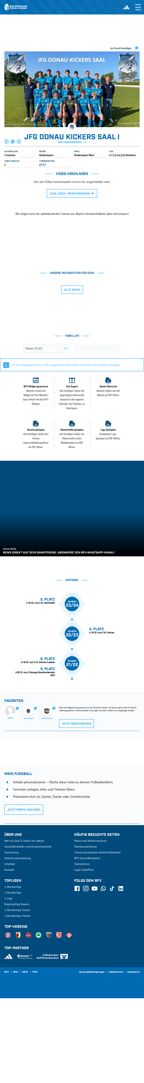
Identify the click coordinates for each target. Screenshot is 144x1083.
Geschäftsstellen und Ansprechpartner (27, 936)
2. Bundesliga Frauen (17, 1006)
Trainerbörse (81, 954)
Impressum (133, 1062)
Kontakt (9, 960)
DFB (15, 1062)
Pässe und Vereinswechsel (90, 931)
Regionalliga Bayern (16, 994)
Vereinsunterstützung (17, 948)
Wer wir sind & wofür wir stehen (24, 931)
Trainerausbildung (85, 936)
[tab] (42, 305)
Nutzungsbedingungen (92, 1062)
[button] (6, 142)
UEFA (25, 1062)
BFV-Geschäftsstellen (87, 948)
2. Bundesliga (12, 982)
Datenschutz (116, 1062)
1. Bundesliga (12, 977)
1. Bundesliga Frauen (17, 1000)
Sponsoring (11, 942)
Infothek (9, 954)
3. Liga (8, 988)
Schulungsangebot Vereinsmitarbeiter (97, 942)
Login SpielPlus (84, 960)
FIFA (34, 1062)
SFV (6, 1062)
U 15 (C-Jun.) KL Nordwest (122, 155)
